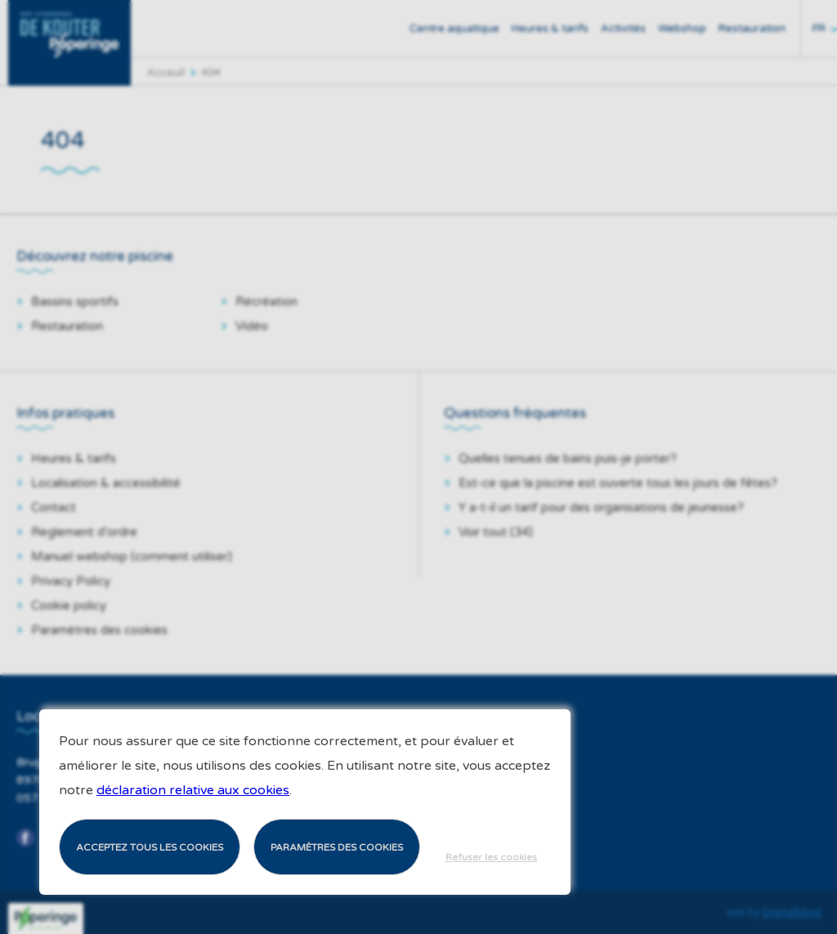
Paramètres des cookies (337, 847)
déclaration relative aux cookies (192, 790)
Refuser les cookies (491, 857)
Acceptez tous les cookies (149, 847)
